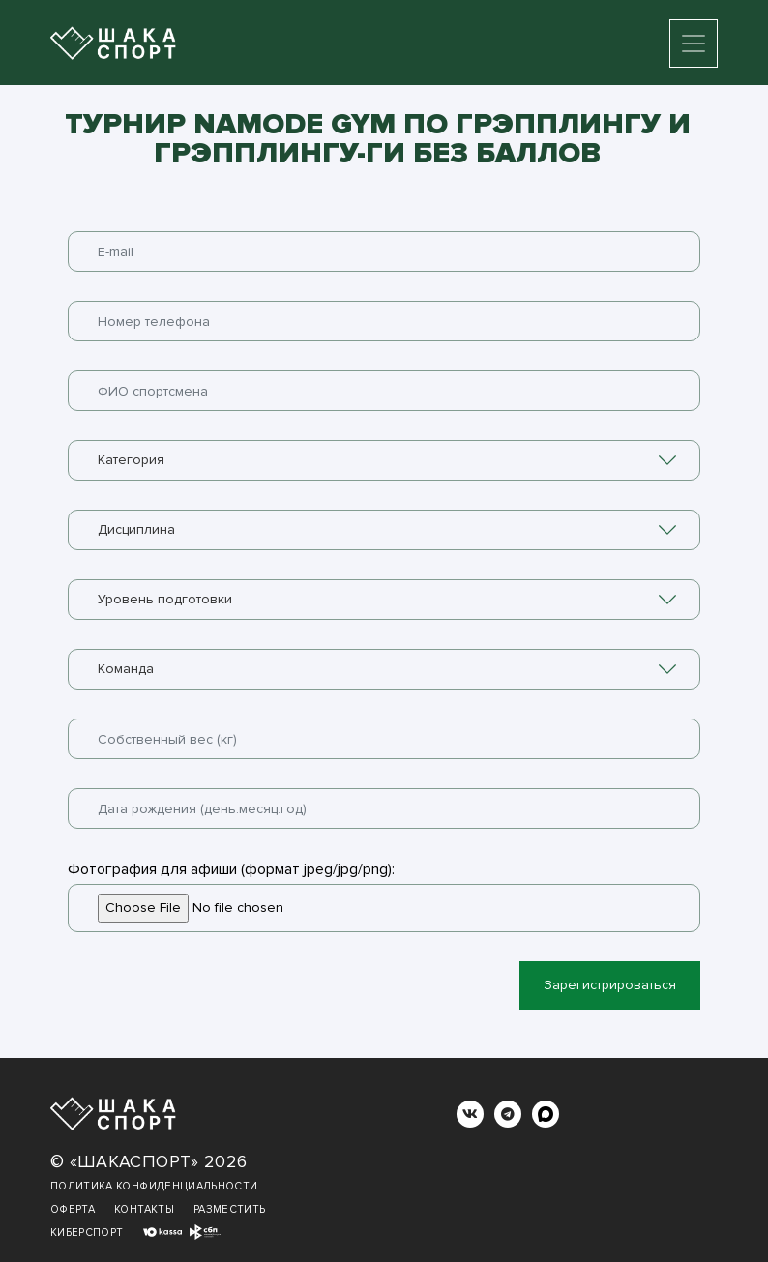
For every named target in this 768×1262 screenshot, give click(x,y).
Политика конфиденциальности (153, 1186)
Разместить (229, 1209)
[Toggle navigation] (693, 43)
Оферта (72, 1209)
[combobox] (384, 460)
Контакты (144, 1209)
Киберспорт (87, 1232)
